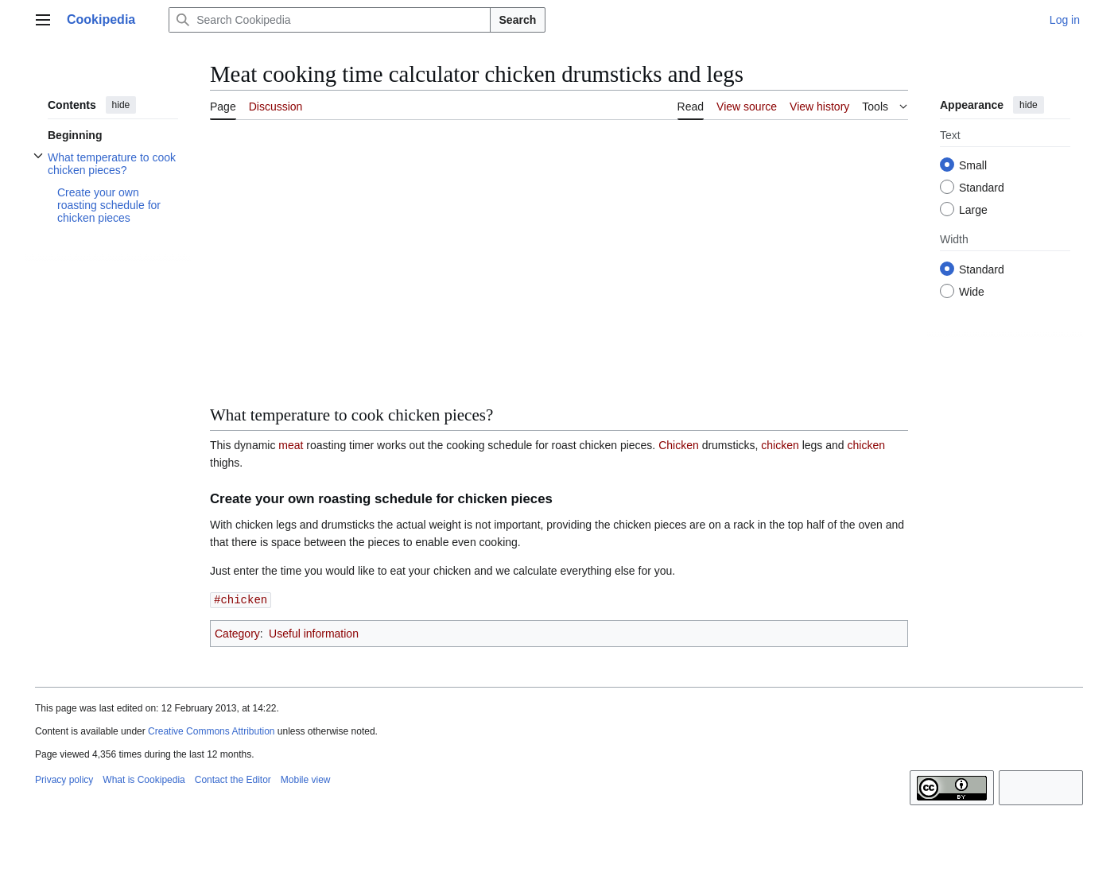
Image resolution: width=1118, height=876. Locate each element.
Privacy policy (64, 779)
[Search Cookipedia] (329, 20)
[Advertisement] (559, 250)
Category (237, 632)
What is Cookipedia (143, 779)
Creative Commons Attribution (211, 730)
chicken (779, 445)
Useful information (314, 632)
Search (518, 20)
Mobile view (306, 779)
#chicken (240, 599)
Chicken (678, 445)
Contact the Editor (233, 779)
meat (290, 445)
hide (121, 104)
